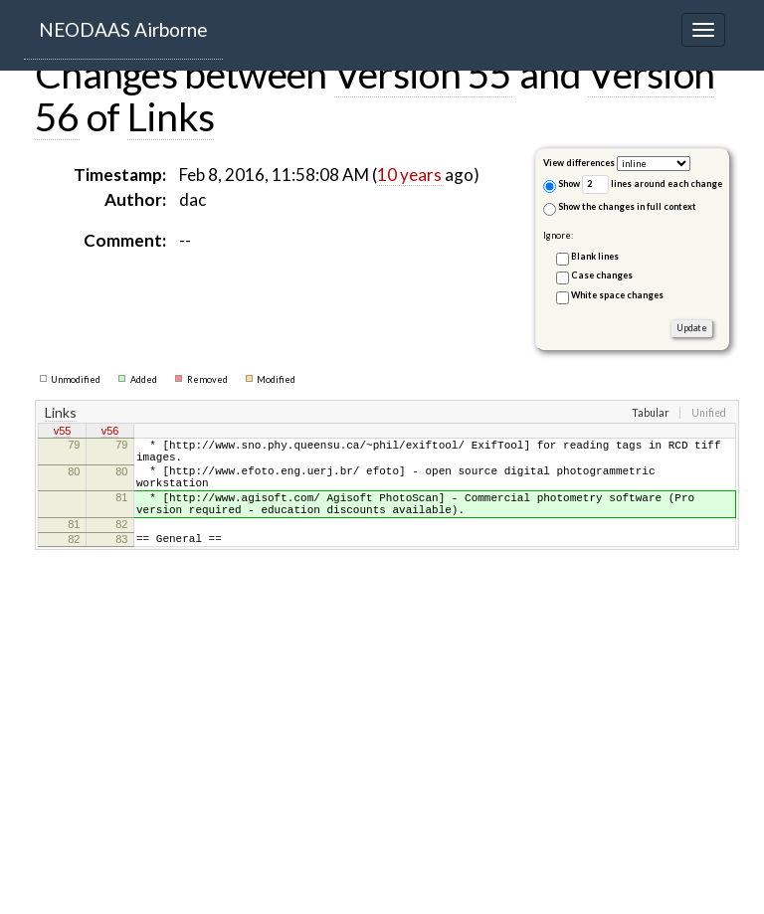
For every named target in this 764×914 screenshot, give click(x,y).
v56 (110, 433)
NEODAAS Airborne (123, 29)
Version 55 (423, 73)
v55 (63, 433)
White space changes (617, 294)
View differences (579, 162)
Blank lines (595, 256)
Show (561, 185)
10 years (409, 174)
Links (171, 116)
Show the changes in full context (619, 208)
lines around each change (652, 184)
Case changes (602, 275)
